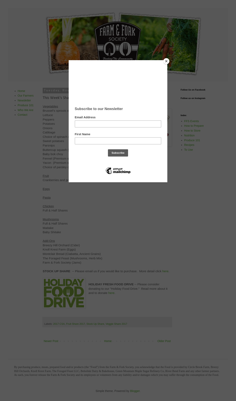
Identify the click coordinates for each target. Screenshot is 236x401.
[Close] (166, 61)
